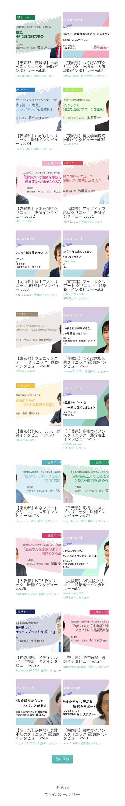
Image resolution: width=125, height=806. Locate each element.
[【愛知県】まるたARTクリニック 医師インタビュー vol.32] (38, 181)
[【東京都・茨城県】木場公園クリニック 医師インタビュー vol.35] (38, 35)
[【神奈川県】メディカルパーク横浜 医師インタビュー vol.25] (38, 629)
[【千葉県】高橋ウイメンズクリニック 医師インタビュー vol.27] (86, 480)
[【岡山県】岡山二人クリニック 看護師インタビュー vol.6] (38, 253)
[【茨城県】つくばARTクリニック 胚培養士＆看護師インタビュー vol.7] (86, 35)
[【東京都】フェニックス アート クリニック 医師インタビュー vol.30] (38, 330)
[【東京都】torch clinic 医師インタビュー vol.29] (38, 403)
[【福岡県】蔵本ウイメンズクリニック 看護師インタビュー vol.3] (86, 702)
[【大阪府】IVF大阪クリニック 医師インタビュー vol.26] (38, 553)
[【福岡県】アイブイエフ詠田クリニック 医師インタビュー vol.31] (86, 181)
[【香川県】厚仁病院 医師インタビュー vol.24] (86, 629)
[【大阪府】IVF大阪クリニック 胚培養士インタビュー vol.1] (86, 553)
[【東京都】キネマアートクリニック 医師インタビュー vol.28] (38, 480)
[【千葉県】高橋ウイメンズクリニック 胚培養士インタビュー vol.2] (86, 403)
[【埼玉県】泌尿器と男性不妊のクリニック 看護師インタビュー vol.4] (38, 702)
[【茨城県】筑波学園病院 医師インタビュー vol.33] (86, 108)
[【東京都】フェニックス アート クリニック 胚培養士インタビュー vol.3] (86, 253)
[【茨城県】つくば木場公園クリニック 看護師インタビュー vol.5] (86, 330)
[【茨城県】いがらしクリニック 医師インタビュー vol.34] (38, 108)
